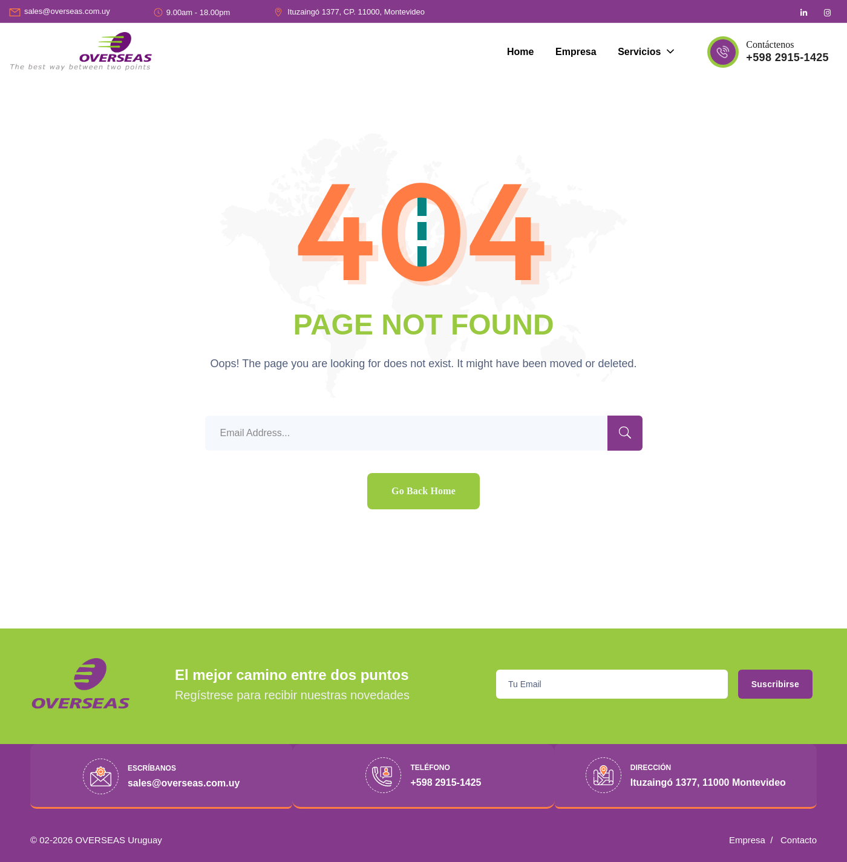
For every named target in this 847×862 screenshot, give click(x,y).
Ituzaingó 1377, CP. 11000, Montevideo (356, 11)
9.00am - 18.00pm (198, 12)
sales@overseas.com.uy (67, 11)
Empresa (747, 840)
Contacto (798, 840)
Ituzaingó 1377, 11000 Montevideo (708, 782)
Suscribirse (766, 684)
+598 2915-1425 (787, 57)
